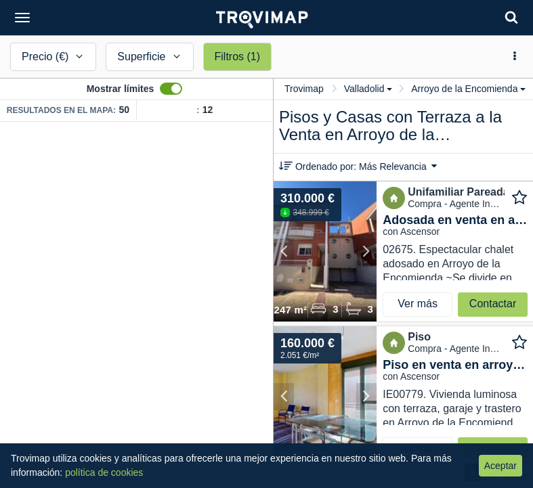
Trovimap (304, 88)
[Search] (511, 17)
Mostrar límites (120, 88)
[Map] (136, 305)
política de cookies (104, 472)
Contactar (492, 303)
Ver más (418, 303)
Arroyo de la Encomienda (468, 88)
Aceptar (500, 465)
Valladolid (368, 88)
